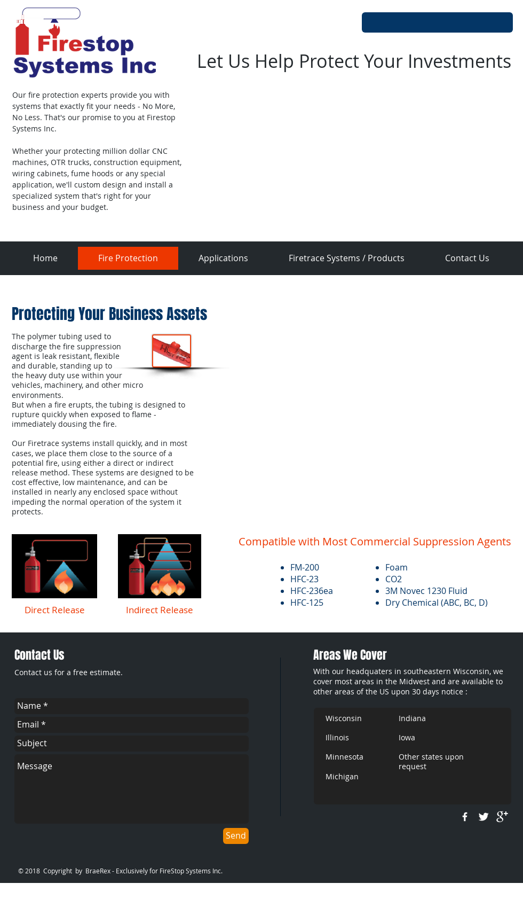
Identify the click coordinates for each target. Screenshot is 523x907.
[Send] (236, 836)
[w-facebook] (465, 817)
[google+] (502, 817)
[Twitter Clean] (483, 817)
